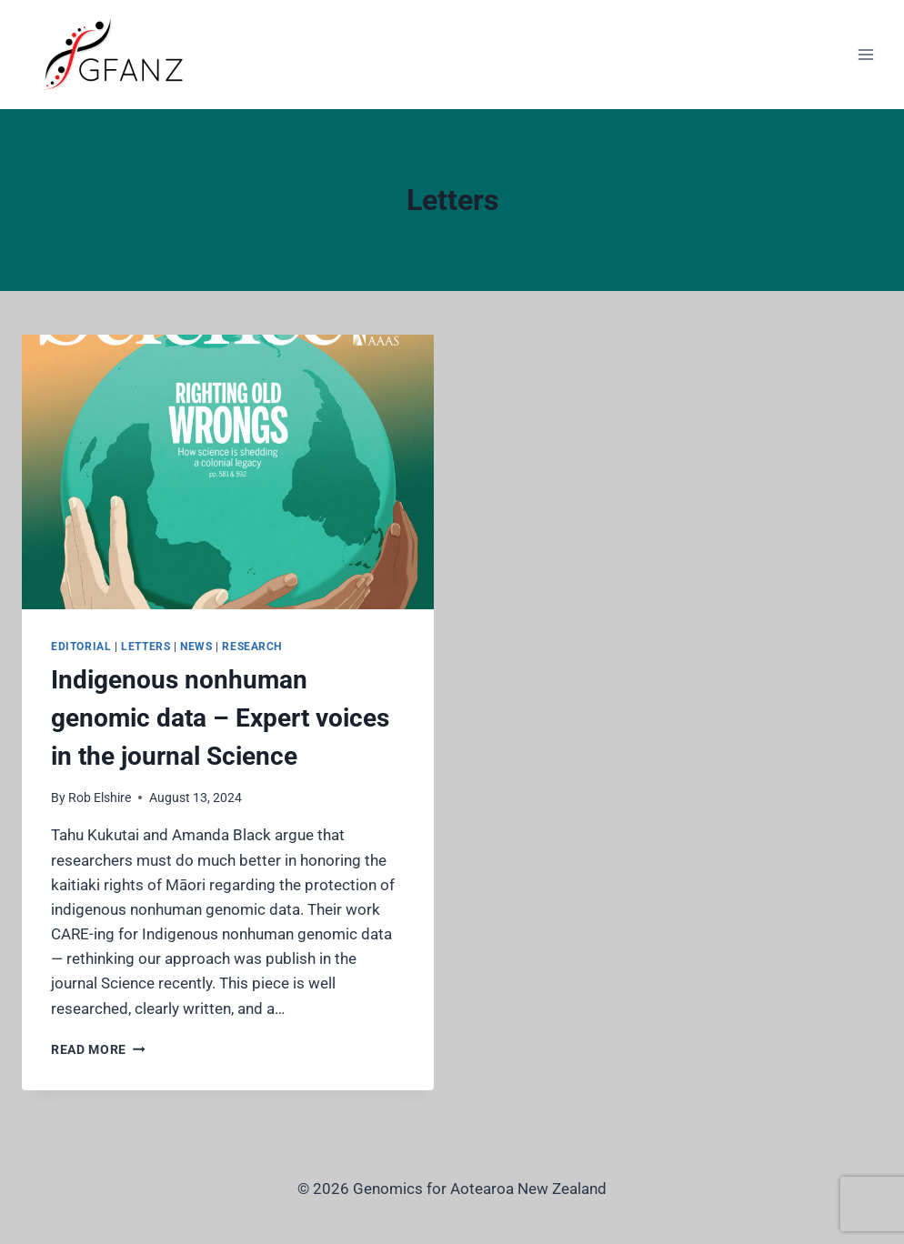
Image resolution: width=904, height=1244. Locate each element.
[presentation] (228, 472)
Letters (145, 646)
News (196, 646)
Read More (98, 1049)
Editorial (81, 646)
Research (252, 646)
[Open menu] (865, 54)
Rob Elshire (99, 797)
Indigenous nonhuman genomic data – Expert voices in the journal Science (220, 718)
